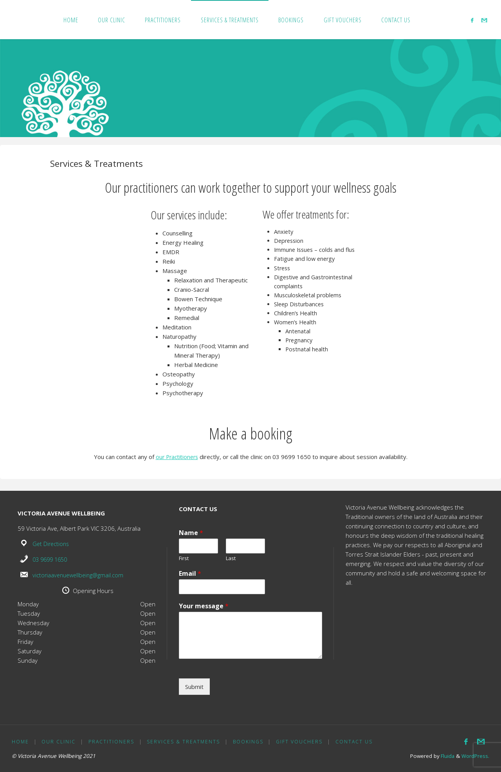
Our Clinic (59, 741)
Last (231, 558)
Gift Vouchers (300, 741)
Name (191, 533)
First (184, 558)
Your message (204, 606)
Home (20, 741)
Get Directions (51, 544)
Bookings (249, 741)
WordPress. (475, 755)
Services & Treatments (184, 741)
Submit (194, 686)
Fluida (446, 755)
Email (190, 573)
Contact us (355, 741)
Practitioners (112, 741)
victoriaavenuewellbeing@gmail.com (80, 574)
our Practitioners (177, 457)
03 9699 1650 (51, 559)
